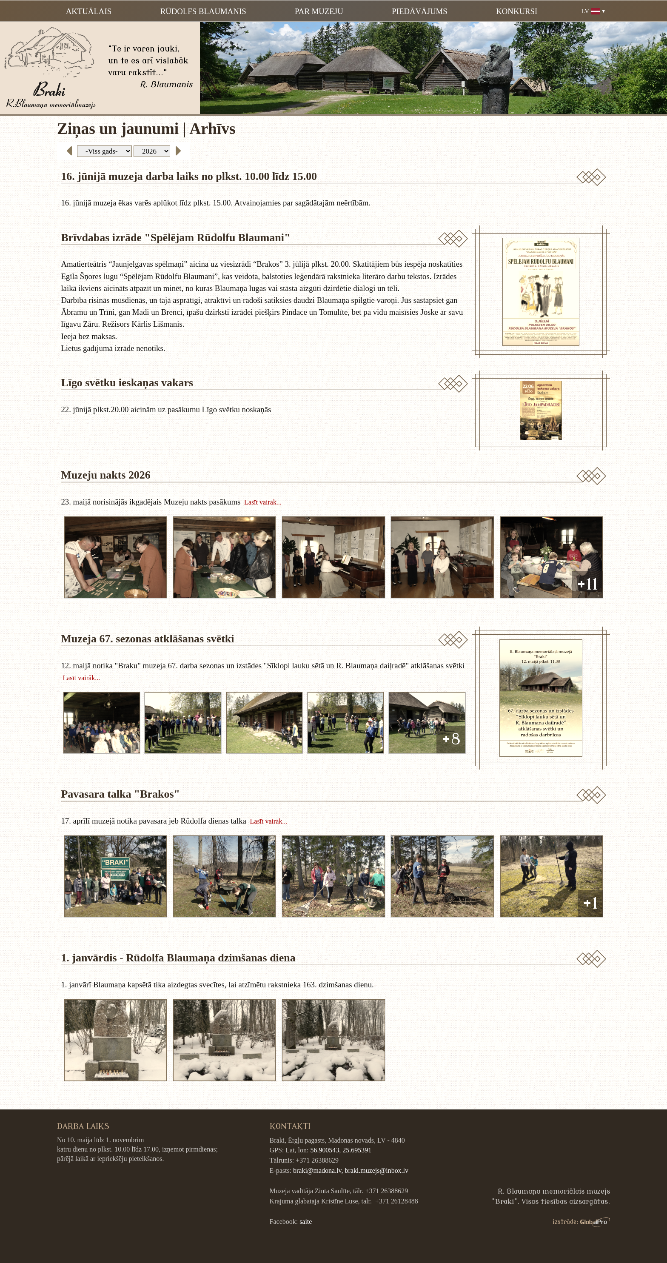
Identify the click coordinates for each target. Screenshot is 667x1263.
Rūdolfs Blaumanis (203, 11)
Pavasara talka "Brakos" (120, 794)
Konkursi (516, 11)
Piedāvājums (419, 11)
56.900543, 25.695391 (340, 1150)
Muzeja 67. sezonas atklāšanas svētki (147, 639)
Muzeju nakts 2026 (105, 475)
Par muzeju (319, 11)
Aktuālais (88, 11)
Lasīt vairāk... (263, 501)
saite (305, 1221)
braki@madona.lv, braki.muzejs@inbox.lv (350, 1170)
